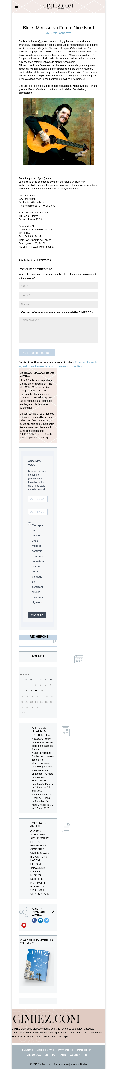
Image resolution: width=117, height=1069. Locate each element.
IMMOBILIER (37, 868)
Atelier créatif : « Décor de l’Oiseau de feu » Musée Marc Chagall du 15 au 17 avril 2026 (42, 801)
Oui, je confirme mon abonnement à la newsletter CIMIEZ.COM (56, 312)
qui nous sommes (60, 1064)
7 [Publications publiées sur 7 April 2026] (26, 690)
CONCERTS (65, 33)
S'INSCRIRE (37, 615)
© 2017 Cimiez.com (40, 1064)
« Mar (23, 712)
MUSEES (35, 875)
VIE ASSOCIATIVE (40, 894)
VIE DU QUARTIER (37, 1055)
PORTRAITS (37, 886)
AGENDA (75, 1055)
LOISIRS (35, 871)
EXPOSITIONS (38, 856)
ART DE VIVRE (45, 1050)
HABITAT (35, 860)
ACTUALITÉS (38, 834)
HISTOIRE (36, 864)
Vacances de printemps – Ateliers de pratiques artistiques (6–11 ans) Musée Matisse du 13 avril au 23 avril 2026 (43, 780)
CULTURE (27, 1050)
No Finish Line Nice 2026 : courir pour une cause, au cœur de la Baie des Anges (43, 742)
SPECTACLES (38, 890)
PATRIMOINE (37, 882)
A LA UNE (35, 831)
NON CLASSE (38, 879)
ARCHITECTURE (40, 838)
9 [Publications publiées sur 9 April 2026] (36, 690)
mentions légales (79, 1064)
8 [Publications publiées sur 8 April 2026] (31, 690)
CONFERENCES (39, 853)
